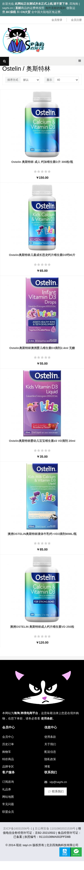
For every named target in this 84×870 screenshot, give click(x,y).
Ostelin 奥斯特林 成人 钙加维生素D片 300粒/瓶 (42, 162)
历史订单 (8, 744)
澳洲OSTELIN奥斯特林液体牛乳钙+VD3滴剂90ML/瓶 (42, 534)
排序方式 (12, 79)
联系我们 (55, 791)
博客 (47, 766)
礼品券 (6, 789)
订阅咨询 (8, 781)
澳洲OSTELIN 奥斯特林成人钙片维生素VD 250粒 (42, 626)
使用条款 (50, 736)
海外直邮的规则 (55, 8)
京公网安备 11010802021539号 (55, 828)
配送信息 (50, 751)
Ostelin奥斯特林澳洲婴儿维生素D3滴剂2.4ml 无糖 (42, 348)
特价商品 (8, 759)
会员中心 (8, 736)
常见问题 (8, 804)
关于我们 (50, 744)
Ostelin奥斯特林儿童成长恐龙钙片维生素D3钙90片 (42, 255)
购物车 (6, 751)
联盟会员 (8, 811)
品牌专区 (8, 766)
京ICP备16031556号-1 (17, 828)
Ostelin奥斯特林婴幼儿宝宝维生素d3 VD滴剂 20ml (42, 440)
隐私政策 (50, 759)
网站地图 (8, 796)
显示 (49, 79)
